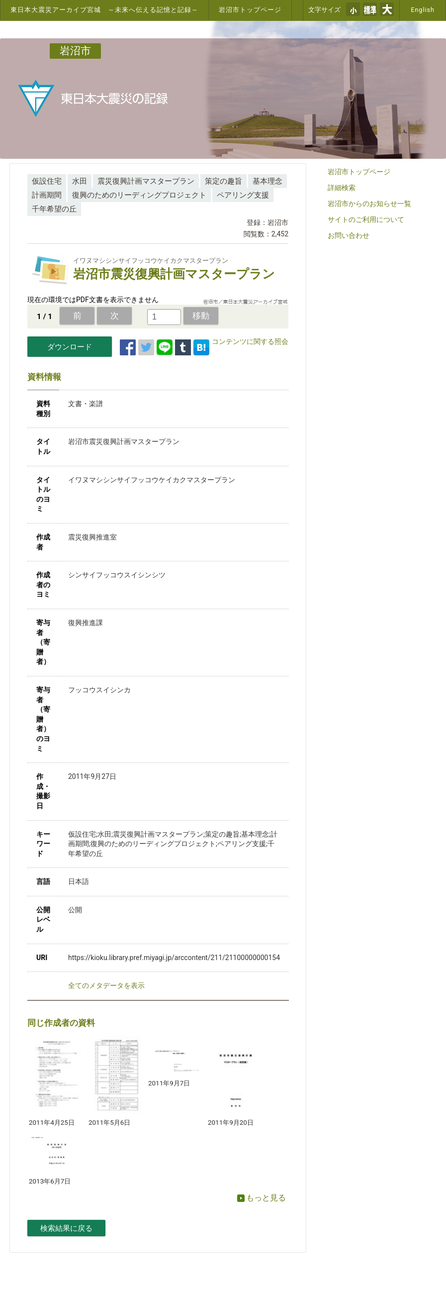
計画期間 (47, 195)
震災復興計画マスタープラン (145, 181)
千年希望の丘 (54, 209)
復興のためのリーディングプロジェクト (139, 195)
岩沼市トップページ (250, 9)
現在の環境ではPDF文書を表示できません (93, 300)
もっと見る (261, 1197)
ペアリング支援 (243, 195)
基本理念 (267, 181)
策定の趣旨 (223, 181)
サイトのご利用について (366, 219)
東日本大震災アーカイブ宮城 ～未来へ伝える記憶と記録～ (104, 9)
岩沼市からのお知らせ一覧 (369, 204)
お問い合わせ (348, 235)
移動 (200, 316)
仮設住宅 (47, 181)
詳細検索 (342, 188)
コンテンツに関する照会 (250, 341)
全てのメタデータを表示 (106, 985)
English (423, 9)
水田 (79, 181)
